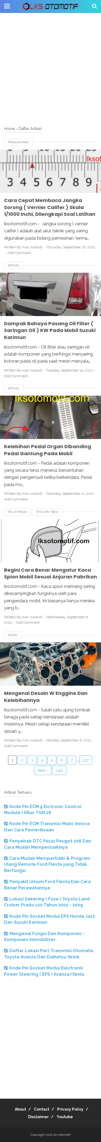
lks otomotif (62, 1135)
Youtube (65, 1117)
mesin (13, 635)
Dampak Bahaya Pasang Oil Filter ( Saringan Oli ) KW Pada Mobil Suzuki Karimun (50, 330)
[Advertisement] (50, 70)
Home (9, 128)
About (20, 1109)
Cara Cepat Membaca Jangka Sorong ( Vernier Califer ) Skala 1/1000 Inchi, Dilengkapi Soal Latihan (49, 207)
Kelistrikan (17, 512)
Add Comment (19, 253)
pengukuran (18, 142)
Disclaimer (38, 1117)
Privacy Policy (70, 1109)
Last (59, 770)
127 (86, 760)
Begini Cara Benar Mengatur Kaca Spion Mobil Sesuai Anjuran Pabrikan (50, 573)
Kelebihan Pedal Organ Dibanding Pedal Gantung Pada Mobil (47, 450)
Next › (43, 770)
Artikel (14, 265)
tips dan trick (47, 512)
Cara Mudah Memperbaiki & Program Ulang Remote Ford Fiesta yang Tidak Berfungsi (47, 864)
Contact (41, 1109)
